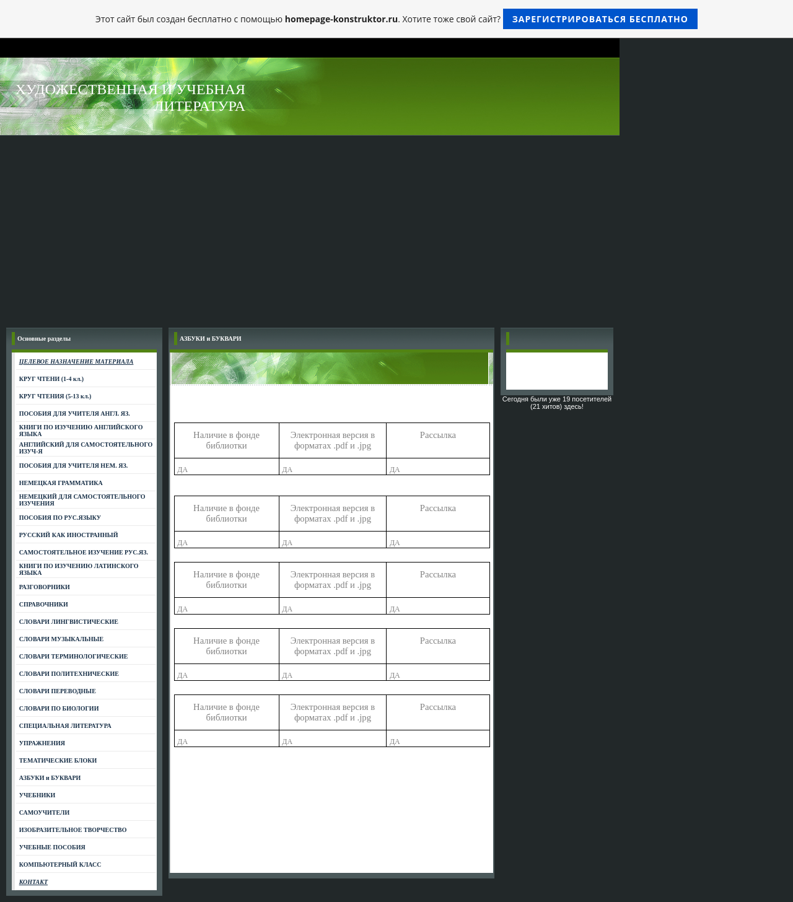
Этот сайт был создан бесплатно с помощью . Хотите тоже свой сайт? (396, 19)
